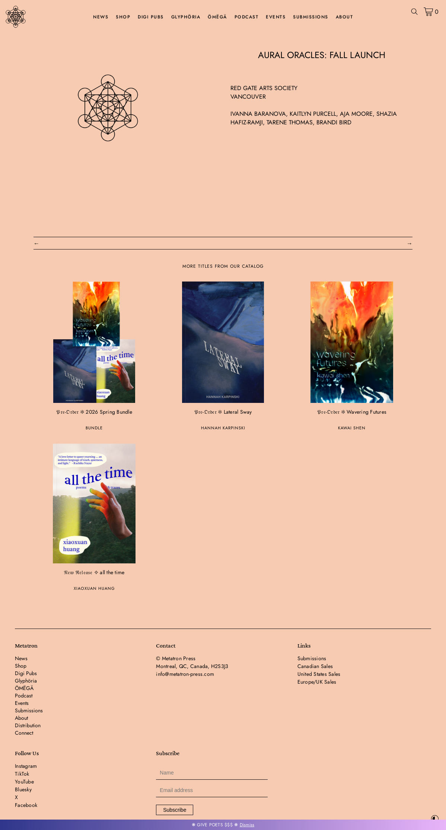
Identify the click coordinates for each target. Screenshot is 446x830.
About (344, 17)
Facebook (26, 805)
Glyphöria (186, 17)
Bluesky (23, 789)
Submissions (310, 17)
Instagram (26, 766)
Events (276, 17)
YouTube (24, 781)
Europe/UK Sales (317, 682)
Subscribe (174, 810)
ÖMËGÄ (217, 17)
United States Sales (319, 674)
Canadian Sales (315, 666)
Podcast (247, 17)
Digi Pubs (151, 17)
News (100, 17)
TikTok (22, 773)
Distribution (28, 725)
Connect (24, 733)
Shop (123, 17)
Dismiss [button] (247, 824)
